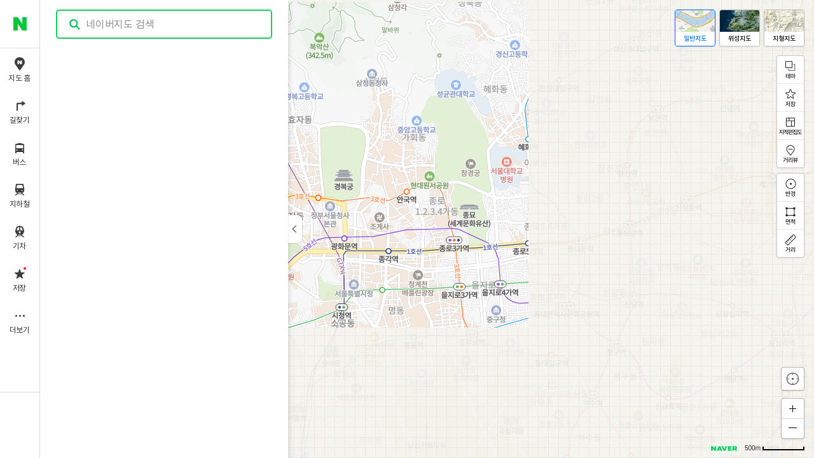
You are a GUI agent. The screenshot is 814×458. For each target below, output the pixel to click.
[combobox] (165, 24)
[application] (427, 229)
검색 (75, 24)
